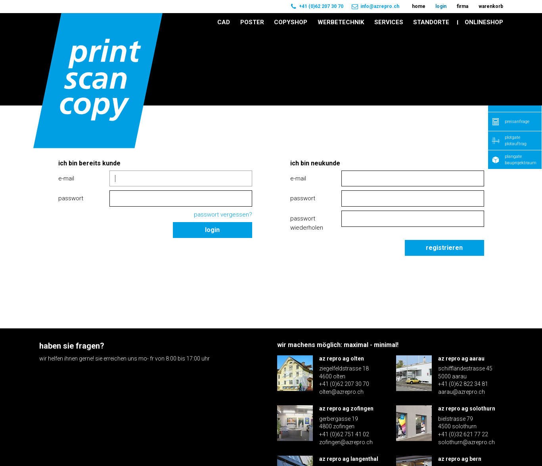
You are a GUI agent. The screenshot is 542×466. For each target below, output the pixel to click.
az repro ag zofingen (346, 335)
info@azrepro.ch (379, 6)
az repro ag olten (341, 285)
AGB (498, 446)
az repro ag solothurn (466, 335)
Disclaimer (428, 446)
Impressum (468, 446)
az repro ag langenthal (348, 385)
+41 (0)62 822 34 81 (463, 310)
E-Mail (66, 104)
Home (45, 52)
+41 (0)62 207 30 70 (321, 6)
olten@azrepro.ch (341, 318)
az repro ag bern (459, 385)
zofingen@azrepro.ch (346, 368)
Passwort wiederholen (306, 150)
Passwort (70, 124)
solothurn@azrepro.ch (466, 368)
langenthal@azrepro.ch (348, 419)
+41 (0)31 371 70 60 (463, 411)
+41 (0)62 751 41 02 (344, 360)
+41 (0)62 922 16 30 (344, 411)
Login (212, 156)
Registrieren (444, 174)
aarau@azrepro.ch (461, 318)
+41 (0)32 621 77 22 (463, 360)
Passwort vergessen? (223, 141)
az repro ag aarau (461, 285)
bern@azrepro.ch (459, 419)
